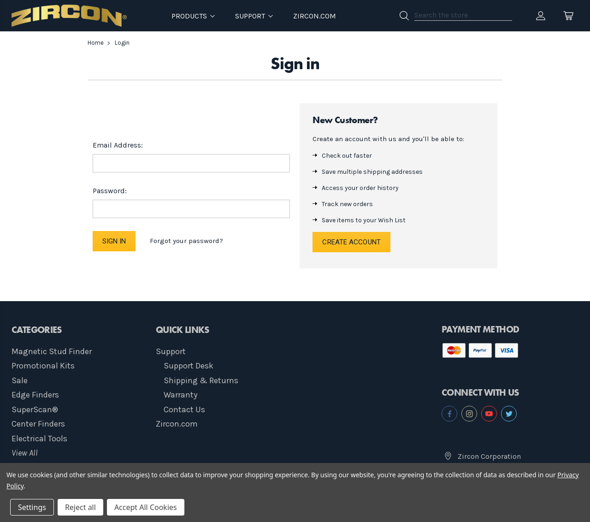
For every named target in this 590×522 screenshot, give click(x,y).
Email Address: (118, 145)
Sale (20, 380)
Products (193, 16)
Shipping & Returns (201, 380)
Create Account (351, 242)
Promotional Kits (43, 366)
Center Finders (38, 424)
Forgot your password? (186, 241)
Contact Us (184, 409)
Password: (110, 190)
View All (25, 453)
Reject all (80, 507)
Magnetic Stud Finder (52, 351)
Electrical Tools (39, 438)
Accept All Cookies (145, 507)
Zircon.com (314, 16)
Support (171, 351)
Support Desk (188, 366)
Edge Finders (35, 395)
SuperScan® (35, 409)
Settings (32, 507)
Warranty (180, 395)
